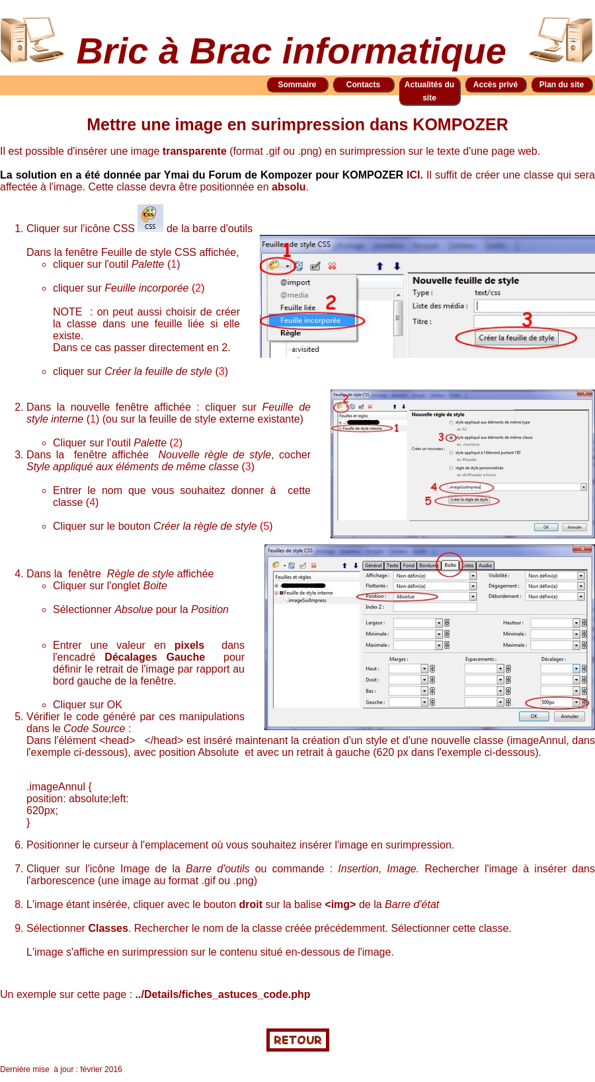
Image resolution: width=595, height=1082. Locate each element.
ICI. (416, 175)
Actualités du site (429, 91)
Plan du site (561, 84)
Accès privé (495, 84)
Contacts (363, 84)
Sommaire (297, 84)
